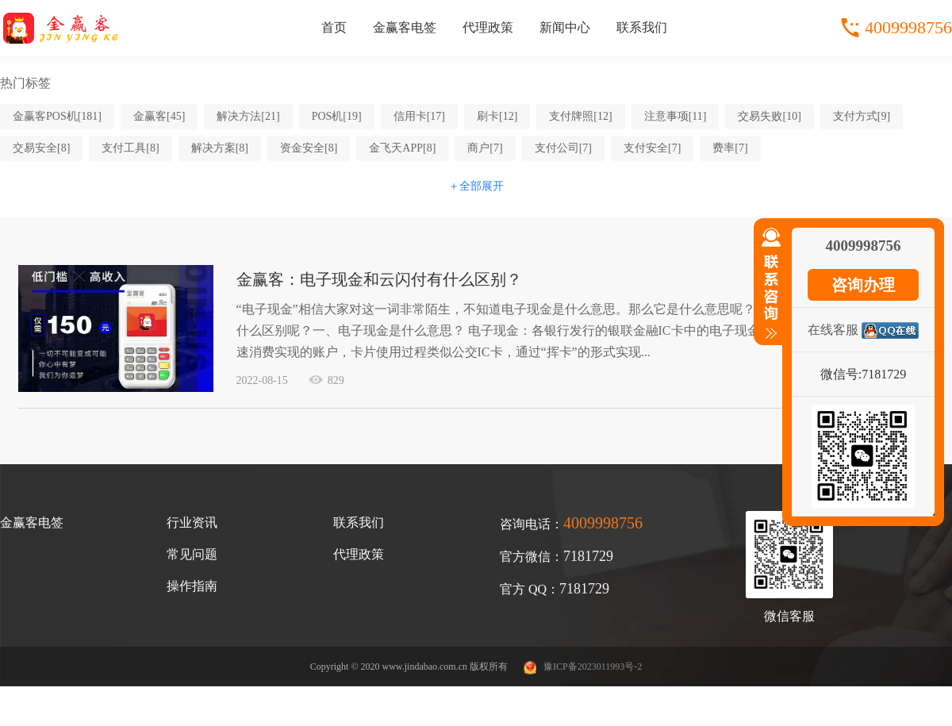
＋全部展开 (476, 186)
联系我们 (641, 27)
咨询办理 (863, 285)
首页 (334, 27)
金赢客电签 (404, 27)
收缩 (768, 290)
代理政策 (488, 27)
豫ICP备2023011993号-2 (592, 666)
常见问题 (192, 554)
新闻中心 (564, 27)
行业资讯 (192, 522)
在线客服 (833, 329)
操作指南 (192, 586)
